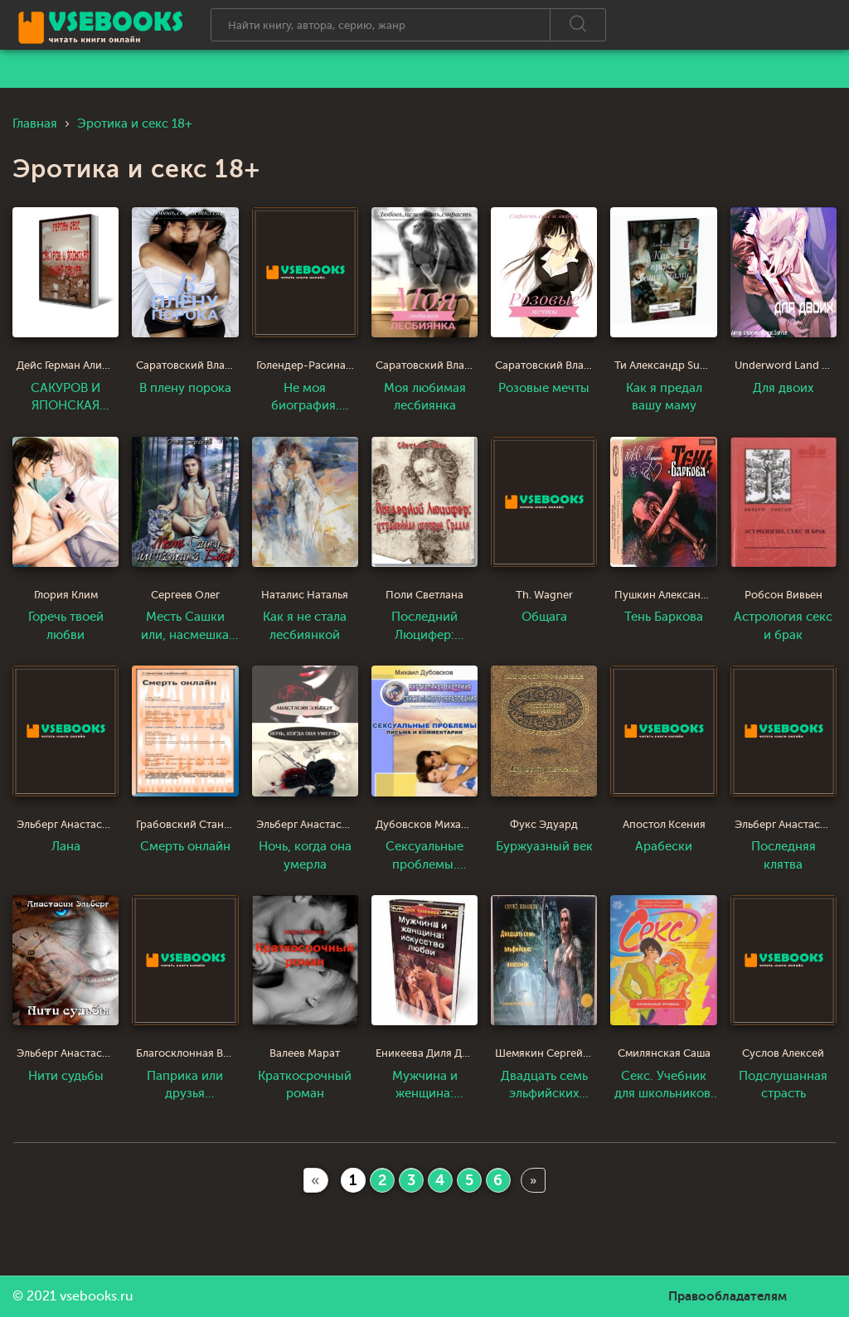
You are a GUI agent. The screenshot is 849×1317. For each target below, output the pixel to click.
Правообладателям (727, 1296)
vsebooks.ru (96, 1296)
